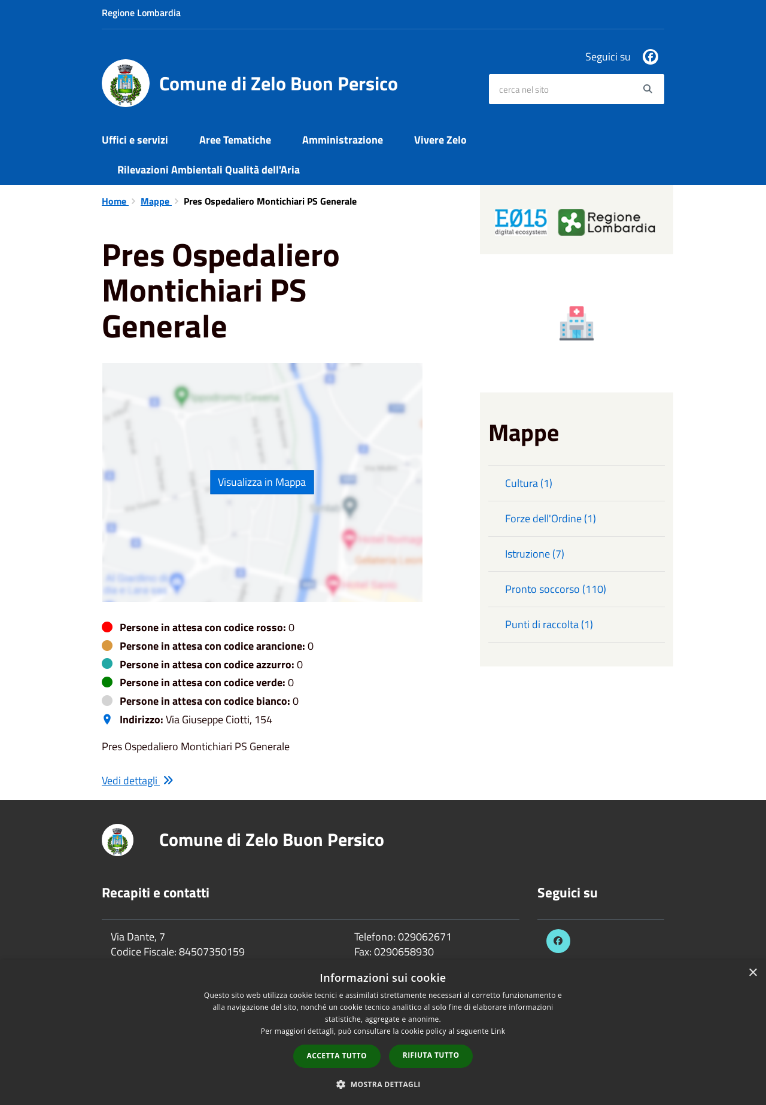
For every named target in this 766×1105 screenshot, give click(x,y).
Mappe (156, 201)
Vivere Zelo (440, 140)
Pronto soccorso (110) (555, 589)
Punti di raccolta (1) (549, 624)
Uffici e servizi (135, 140)
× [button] (752, 973)
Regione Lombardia (141, 12)
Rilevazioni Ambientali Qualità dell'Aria (208, 170)
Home (115, 201)
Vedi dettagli (138, 780)
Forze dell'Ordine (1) (550, 518)
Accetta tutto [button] (337, 1056)
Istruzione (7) (534, 554)
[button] (383, 1084)
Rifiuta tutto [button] (431, 1055)
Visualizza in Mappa (262, 482)
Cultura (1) (528, 483)
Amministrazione (342, 140)
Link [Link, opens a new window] (498, 1031)
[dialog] (383, 1032)
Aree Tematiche (235, 140)
